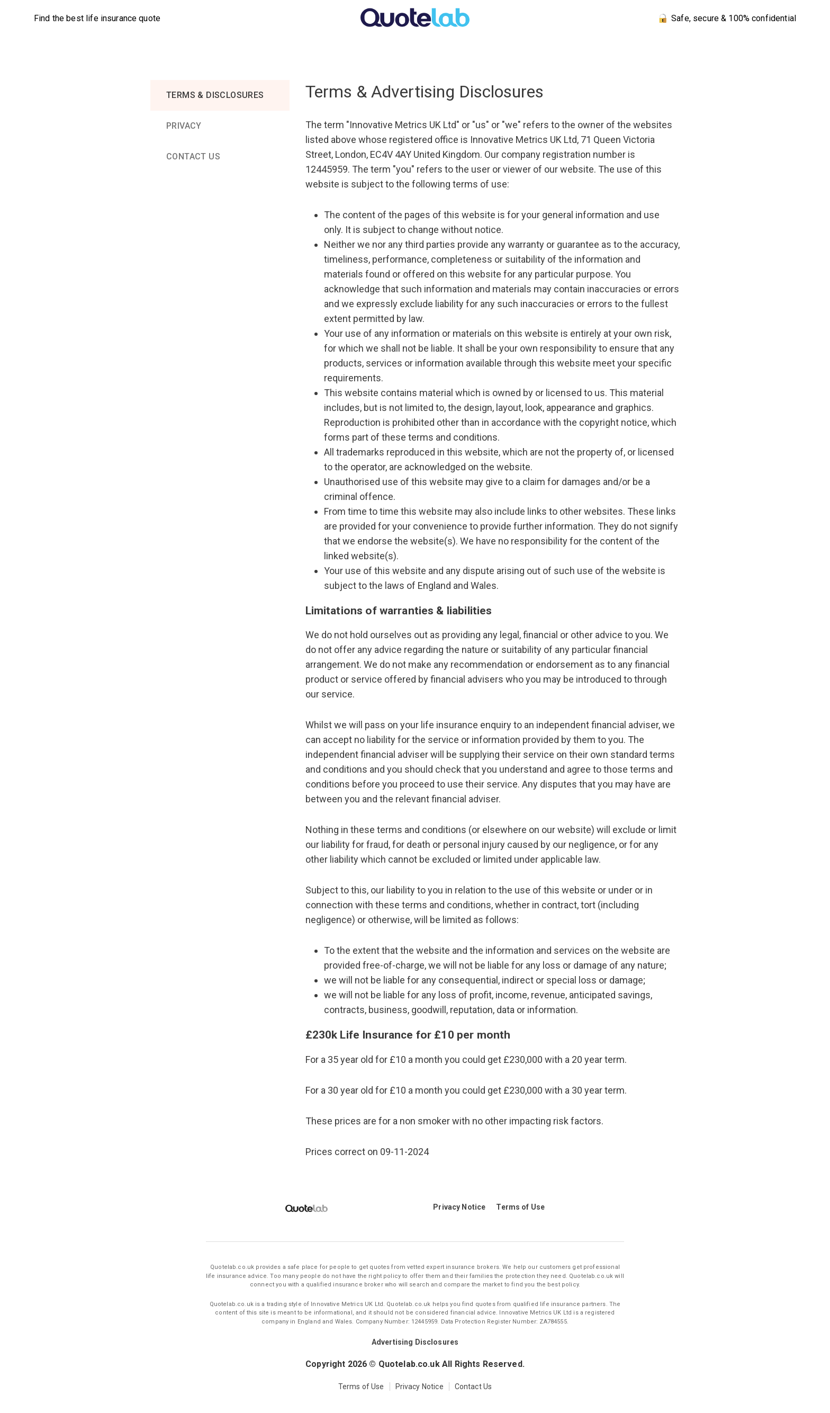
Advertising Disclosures (415, 1342)
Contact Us (473, 1386)
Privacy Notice (459, 1207)
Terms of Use (520, 1207)
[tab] (220, 95)
